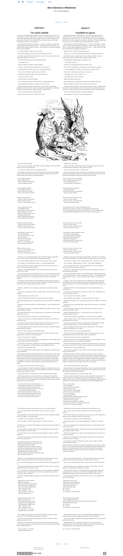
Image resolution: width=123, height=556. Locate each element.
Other (50, 2)
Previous (58, 22)
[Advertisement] (61, 15)
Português (40, 2)
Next (66, 22)
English (30, 2)
